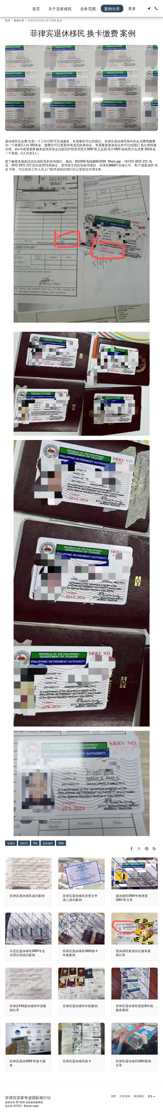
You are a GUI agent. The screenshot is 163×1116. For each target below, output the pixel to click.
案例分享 (19, 20)
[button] (149, 8)
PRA (35, 843)
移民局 (24, 843)
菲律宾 (11, 843)
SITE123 (17, 1106)
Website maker (31, 1106)
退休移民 (48, 843)
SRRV (61, 843)
